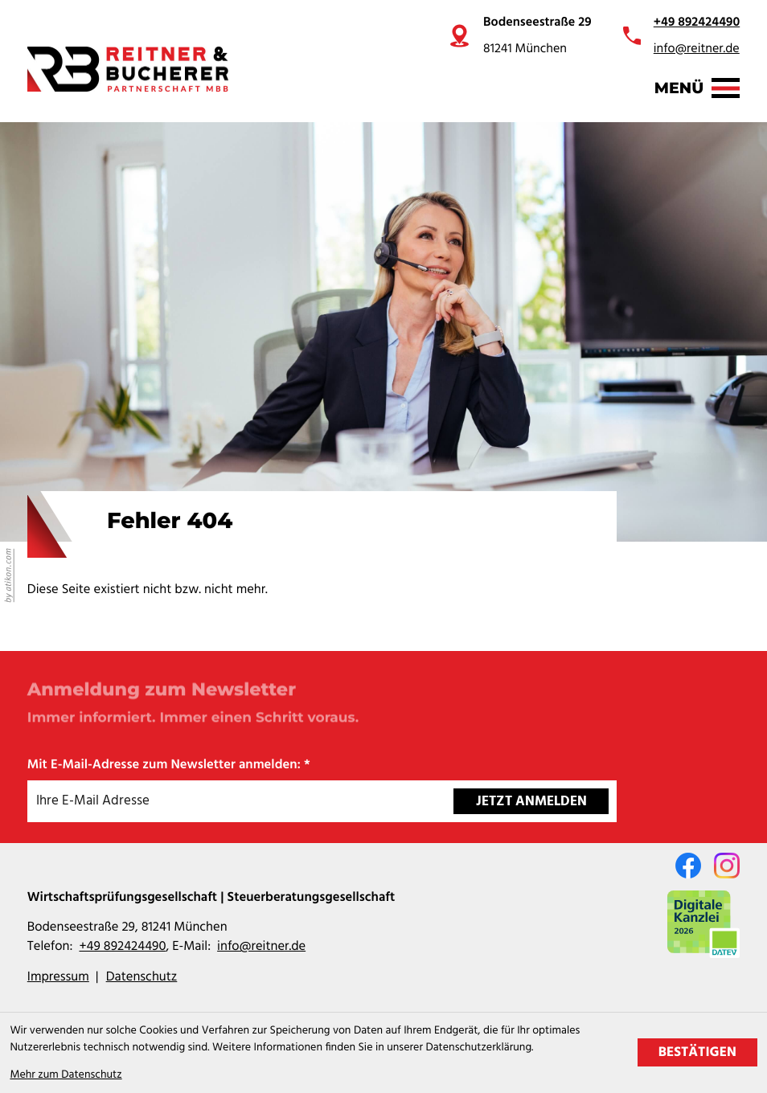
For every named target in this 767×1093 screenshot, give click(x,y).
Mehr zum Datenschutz (65, 1075)
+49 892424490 (697, 22)
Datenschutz (142, 978)
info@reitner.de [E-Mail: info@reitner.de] (261, 947)
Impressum (58, 978)
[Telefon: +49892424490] (122, 947)
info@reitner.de (697, 49)
